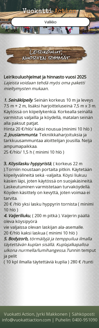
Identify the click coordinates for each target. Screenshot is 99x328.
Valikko (50, 21)
